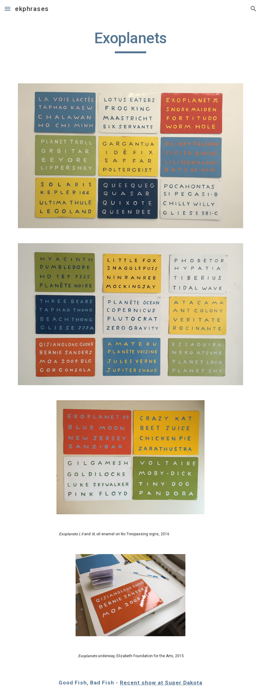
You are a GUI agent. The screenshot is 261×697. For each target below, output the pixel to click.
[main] (130, 41)
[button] (7, 8)
